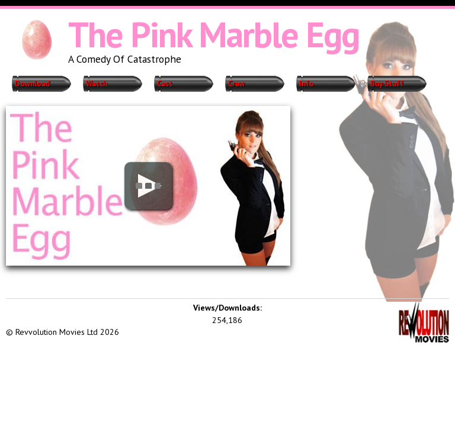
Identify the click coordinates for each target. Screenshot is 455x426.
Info (306, 83)
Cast (164, 83)
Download (32, 83)
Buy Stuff (386, 83)
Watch (96, 83)
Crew (236, 83)
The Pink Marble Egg (213, 34)
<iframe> (95, 311)
